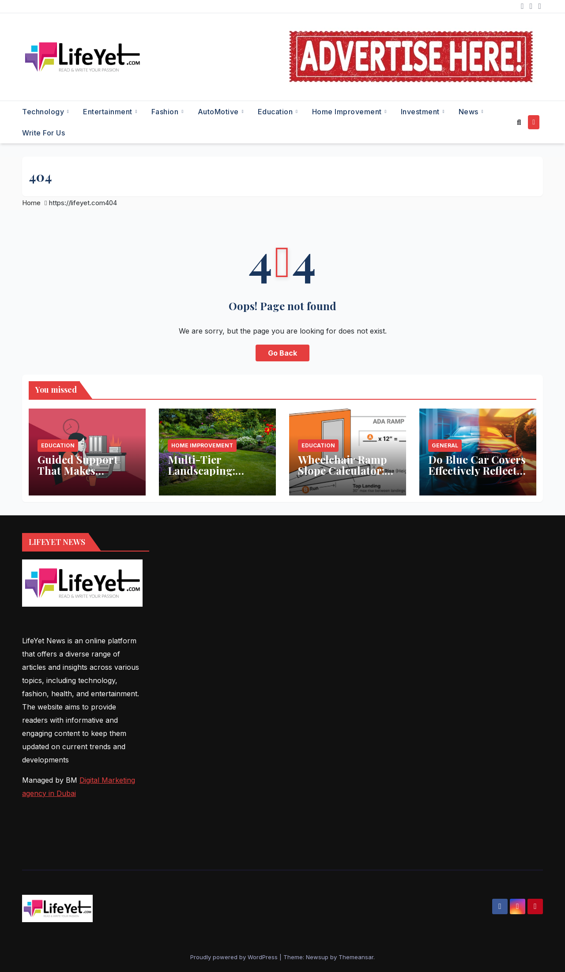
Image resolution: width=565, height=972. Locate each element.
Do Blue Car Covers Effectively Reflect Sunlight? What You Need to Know (477, 475)
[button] (519, 122)
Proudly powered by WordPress (234, 957)
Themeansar (356, 957)
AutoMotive (219, 111)
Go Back (282, 353)
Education (276, 111)
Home (31, 203)
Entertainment (108, 111)
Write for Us (43, 132)
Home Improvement (348, 111)
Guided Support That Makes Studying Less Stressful (78, 475)
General (445, 445)
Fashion (166, 111)
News (470, 111)
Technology (44, 111)
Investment (421, 111)
